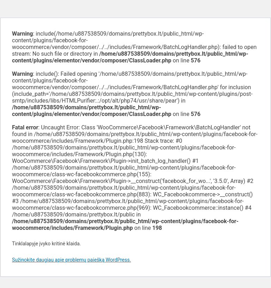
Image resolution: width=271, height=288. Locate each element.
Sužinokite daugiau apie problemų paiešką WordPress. (71, 260)
